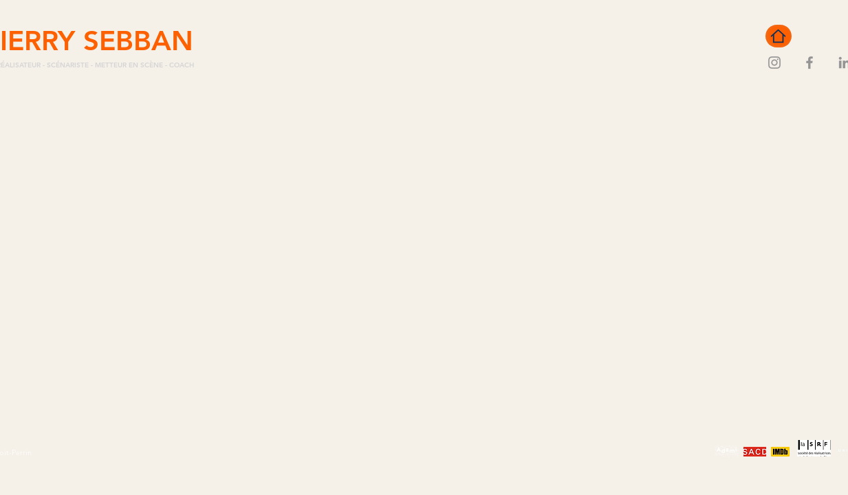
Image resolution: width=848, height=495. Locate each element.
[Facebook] (809, 62)
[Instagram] (774, 62)
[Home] (778, 36)
